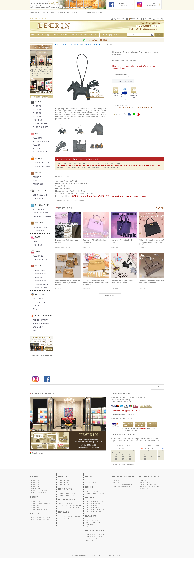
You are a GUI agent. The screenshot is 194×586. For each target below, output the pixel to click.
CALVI (35, 309)
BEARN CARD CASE (41, 284)
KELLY (38, 133)
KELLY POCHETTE (40, 152)
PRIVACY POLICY (148, 512)
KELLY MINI (37, 138)
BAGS (37, 237)
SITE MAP (144, 509)
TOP (157, 415)
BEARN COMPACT (40, 274)
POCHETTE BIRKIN (40, 124)
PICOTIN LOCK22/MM (41, 166)
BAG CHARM (38, 327)
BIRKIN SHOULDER (40, 127)
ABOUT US (145, 510)
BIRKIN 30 (37, 110)
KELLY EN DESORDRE (42, 141)
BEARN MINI (38, 277)
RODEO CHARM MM (41, 324)
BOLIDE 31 (37, 181)
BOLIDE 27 (37, 177)
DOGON (36, 306)
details (35, 75)
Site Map (158, 19)
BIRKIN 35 (37, 113)
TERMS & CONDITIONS (150, 515)
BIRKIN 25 (37, 106)
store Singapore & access (112, 35)
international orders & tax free (84, 35)
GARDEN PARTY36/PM (42, 216)
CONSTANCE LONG (40, 259)
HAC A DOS (37, 120)
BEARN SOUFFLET (40, 270)
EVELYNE (39, 223)
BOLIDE (38, 173)
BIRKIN (38, 102)
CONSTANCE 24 (39, 199)
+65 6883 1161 (148, 26)
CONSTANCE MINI (40, 195)
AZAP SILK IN (38, 299)
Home (32, 35)
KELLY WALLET (39, 302)
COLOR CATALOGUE (122, 515)
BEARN (38, 266)
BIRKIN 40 (37, 117)
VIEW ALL (160, 208)
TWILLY (36, 331)
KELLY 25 (36, 145)
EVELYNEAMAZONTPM (42, 227)
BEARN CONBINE (40, 281)
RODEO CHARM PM (41, 320)
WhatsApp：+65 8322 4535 (100, 40)
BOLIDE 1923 (38, 184)
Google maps (37, 481)
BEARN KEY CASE (40, 288)
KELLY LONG (38, 256)
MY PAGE (144, 516)
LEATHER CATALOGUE (123, 512)
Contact (146, 19)
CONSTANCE (40, 190)
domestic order (61, 35)
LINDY (35, 242)
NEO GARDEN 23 (39, 209)
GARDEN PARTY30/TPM (42, 213)
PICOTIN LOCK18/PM (41, 163)
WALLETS (39, 294)
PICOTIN (39, 158)
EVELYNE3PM (38, 231)
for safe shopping (44, 35)
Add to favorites (120, 75)
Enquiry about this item (123, 81)
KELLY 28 (36, 148)
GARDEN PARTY (42, 205)
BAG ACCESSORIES (43, 315)
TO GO (38, 251)
